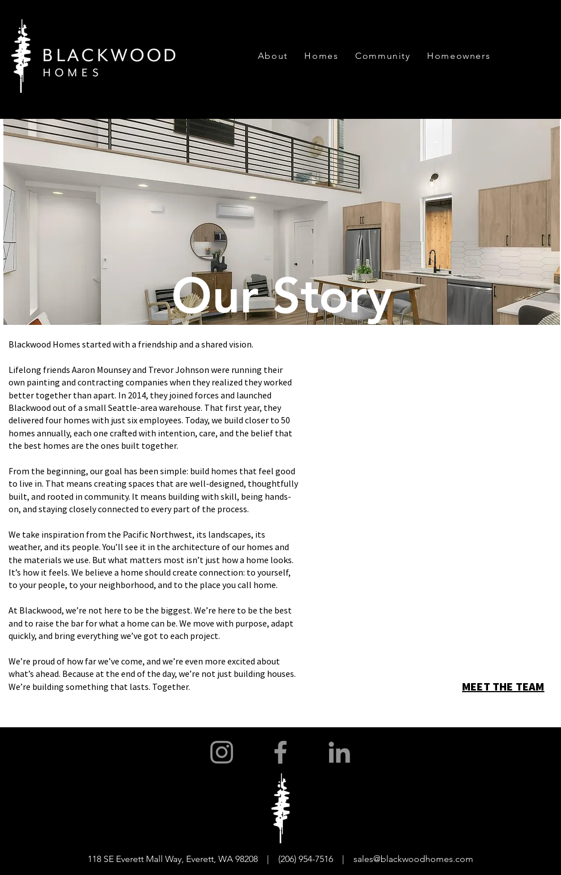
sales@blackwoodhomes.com (413, 858)
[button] (273, 56)
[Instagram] (221, 752)
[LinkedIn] (339, 752)
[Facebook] (280, 752)
